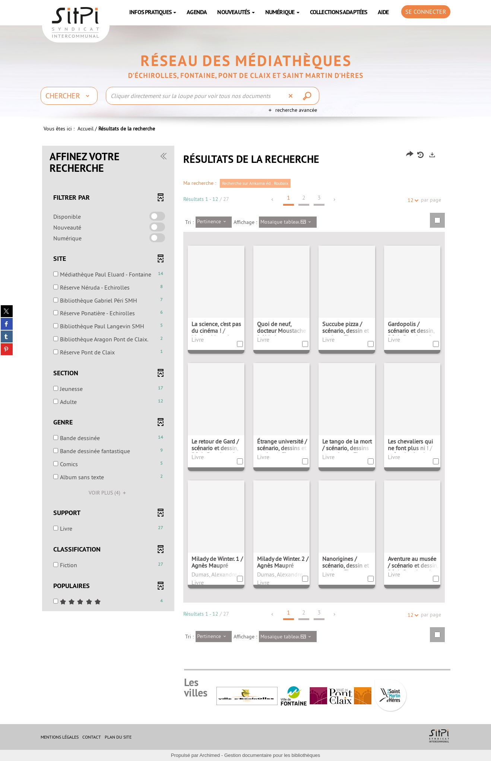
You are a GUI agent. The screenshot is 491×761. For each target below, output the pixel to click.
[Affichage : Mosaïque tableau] (288, 222)
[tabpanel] (245, 400)
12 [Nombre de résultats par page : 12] (412, 200)
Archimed (209, 755)
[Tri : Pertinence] (214, 222)
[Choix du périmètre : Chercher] (69, 96)
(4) (108, 492)
